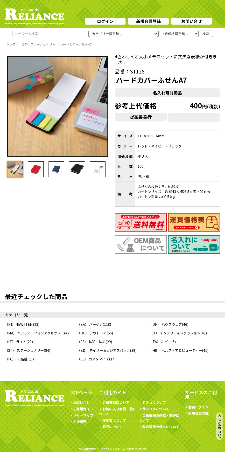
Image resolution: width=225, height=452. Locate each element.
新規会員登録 (148, 21)
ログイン (105, 21)
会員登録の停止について (161, 426)
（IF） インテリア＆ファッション (174, 332)
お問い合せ (191, 21)
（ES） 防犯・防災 (91, 341)
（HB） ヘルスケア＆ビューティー (175, 350)
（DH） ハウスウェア (165, 324)
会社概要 (78, 421)
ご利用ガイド (81, 408)
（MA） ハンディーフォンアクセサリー (34, 332)
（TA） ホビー (160, 341)
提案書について (112, 420)
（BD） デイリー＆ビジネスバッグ (103, 350)
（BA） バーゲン (90, 324)
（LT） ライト (15, 341)
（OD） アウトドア (91, 332)
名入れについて (152, 402)
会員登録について (114, 402)
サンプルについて (154, 408)
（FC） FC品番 (16, 358)
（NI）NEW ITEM (19, 324)
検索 (206, 34)
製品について (111, 426)
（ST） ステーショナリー (24, 350)
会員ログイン (197, 406)
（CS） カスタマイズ (93, 358)
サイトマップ (81, 415)
